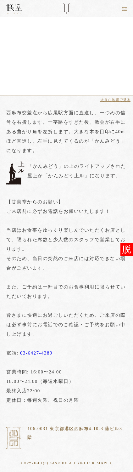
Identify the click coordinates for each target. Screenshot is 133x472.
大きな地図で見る (115, 100)
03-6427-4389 (36, 352)
